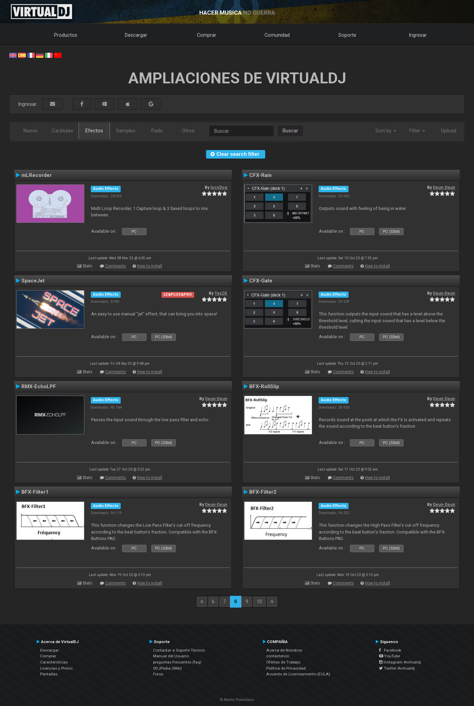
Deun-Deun (444, 187)
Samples (125, 131)
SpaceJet (33, 281)
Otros (188, 131)
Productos (65, 35)
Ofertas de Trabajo (283, 662)
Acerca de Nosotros (284, 650)
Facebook (390, 650)
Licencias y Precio (56, 668)
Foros (158, 674)
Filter (417, 131)
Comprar (206, 35)
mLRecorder (36, 175)
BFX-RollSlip (264, 386)
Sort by (385, 131)
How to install (149, 266)
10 (259, 601)
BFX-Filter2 (262, 492)
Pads (157, 131)
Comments (115, 266)
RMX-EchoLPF (38, 386)
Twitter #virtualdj (397, 668)
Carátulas (62, 131)
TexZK (221, 293)
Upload (448, 131)
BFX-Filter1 (35, 492)
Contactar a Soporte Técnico (179, 650)
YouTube (389, 656)
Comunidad (277, 35)
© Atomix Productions (237, 699)
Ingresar (418, 35)
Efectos (94, 131)
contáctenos (277, 656)
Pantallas (48, 674)
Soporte (347, 35)
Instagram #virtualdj (400, 662)
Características (54, 662)
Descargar (136, 35)
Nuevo (30, 131)
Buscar (290, 131)
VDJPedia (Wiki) (167, 668)
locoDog (218, 187)
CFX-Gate (260, 281)
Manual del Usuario (171, 656)
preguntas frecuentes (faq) (177, 662)
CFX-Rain (260, 175)
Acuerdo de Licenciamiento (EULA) (298, 674)
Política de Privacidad (286, 668)
